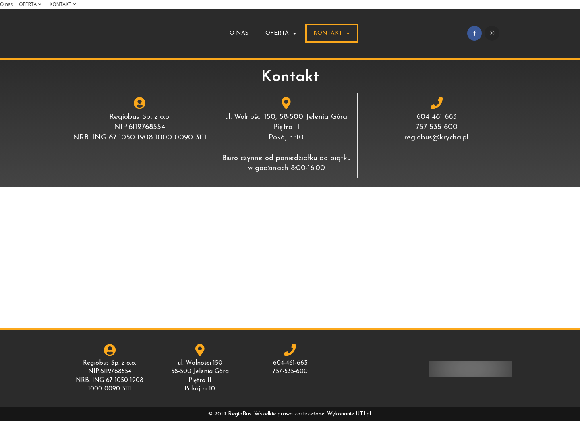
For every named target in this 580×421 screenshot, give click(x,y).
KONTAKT (64, 4)
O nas (6, 4)
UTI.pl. (364, 414)
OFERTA (31, 4)
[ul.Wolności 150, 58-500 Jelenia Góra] (290, 257)
